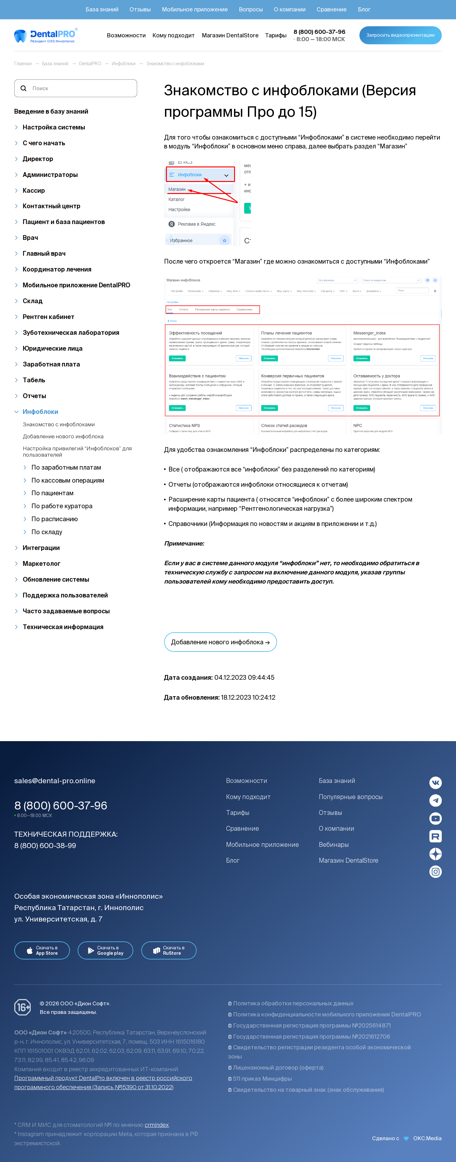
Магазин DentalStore (348, 860)
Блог (232, 860)
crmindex (157, 1124)
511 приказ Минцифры (260, 1078)
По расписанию (54, 518)
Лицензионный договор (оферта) (275, 1067)
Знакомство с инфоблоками (59, 424)
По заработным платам (66, 467)
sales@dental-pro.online (54, 780)
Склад (33, 300)
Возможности (246, 780)
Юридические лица (53, 348)
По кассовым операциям (67, 480)
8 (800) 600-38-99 (45, 845)
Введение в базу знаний (51, 111)
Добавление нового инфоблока (63, 436)
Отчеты (34, 395)
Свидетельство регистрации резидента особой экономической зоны (319, 1052)
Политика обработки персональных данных (290, 1003)
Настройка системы (54, 127)
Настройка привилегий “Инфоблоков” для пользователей (77, 451)
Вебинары (334, 844)
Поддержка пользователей (65, 595)
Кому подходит (248, 796)
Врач (30, 237)
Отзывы (330, 812)
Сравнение (242, 828)
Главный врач (44, 253)
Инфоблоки (40, 411)
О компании (336, 828)
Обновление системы (56, 579)
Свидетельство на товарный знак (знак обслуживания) (306, 1089)
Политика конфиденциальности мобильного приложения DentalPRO (324, 1014)
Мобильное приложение (262, 844)
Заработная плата (51, 364)
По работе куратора (61, 506)
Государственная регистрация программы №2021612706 (309, 1036)
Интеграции (41, 547)
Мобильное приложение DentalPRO (76, 285)
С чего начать (44, 143)
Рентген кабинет (48, 316)
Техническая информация (63, 626)
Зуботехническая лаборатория (71, 332)
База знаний (337, 780)
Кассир (34, 190)
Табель (34, 380)
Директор (38, 158)
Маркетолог (41, 563)
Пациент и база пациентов (64, 221)
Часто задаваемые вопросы (66, 611)
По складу (46, 531)
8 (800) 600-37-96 (60, 805)
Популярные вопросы (351, 796)
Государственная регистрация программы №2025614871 (309, 1025)
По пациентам (52, 493)
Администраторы (50, 174)
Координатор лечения (57, 269)
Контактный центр (51, 206)
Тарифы (238, 812)
